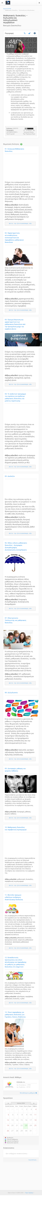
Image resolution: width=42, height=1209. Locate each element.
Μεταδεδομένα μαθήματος (28, 1093)
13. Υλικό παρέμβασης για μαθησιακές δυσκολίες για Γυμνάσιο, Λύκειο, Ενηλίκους (15, 1014)
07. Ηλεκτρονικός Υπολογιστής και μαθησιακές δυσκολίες (15, 620)
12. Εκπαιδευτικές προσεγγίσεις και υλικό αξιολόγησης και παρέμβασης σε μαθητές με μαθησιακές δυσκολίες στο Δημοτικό (15, 962)
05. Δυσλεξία (10, 476)
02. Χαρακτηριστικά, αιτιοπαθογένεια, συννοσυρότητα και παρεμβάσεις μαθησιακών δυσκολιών (14, 237)
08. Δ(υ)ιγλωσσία (11, 693)
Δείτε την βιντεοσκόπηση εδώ (20, 223)
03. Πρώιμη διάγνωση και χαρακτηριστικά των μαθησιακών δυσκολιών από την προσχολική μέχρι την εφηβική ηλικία (15, 324)
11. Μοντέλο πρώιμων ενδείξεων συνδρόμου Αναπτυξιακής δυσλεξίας (14, 897)
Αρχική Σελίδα (7, 8)
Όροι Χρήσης (29, 1193)
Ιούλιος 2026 (21, 1103)
